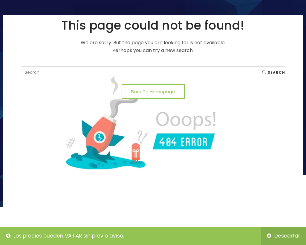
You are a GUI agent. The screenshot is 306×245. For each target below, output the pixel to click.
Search (273, 72)
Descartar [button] (287, 235)
